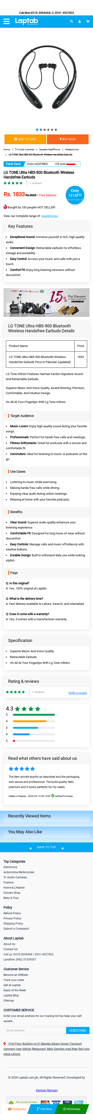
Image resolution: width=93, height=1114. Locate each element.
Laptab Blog (11, 995)
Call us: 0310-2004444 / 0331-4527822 (29, 954)
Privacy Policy (12, 918)
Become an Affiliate (16, 975)
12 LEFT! (75, 195)
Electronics (10, 867)
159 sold (59, 164)
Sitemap (9, 1000)
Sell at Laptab (12, 985)
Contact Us (11, 949)
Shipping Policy (13, 923)
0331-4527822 (62, 12)
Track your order (14, 980)
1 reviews (35, 183)
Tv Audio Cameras (15, 877)
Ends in (32, 164)
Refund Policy (12, 913)
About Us (9, 944)
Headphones (49, 216)
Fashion (9, 882)
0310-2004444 (40, 12)
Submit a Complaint (16, 928)
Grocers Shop (12, 892)
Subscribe (77, 1030)
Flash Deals (13, 164)
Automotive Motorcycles (19, 872)
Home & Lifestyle (14, 887)
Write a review (77, 693)
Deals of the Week (15, 990)
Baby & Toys (11, 898)
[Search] (46, 1030)
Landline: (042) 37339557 (20, 959)
